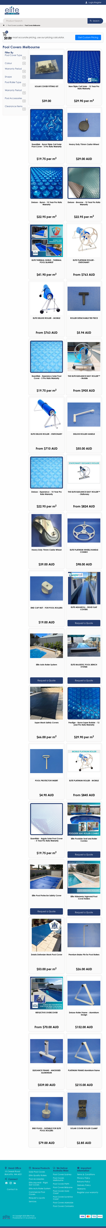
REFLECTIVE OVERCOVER (46, 1013)
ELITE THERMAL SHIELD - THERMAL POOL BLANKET (46, 261)
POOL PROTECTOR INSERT (46, 781)
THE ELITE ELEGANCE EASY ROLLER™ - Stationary (84, 493)
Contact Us (12, 1189)
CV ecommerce (29, 1218)
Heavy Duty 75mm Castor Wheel (84, 144)
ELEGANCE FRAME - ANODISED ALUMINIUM (47, 1072)
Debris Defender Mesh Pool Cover (46, 955)
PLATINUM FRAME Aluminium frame (84, 1071)
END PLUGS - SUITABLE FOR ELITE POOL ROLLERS (46, 1129)
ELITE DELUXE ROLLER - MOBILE (46, 318)
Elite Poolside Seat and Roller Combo (84, 840)
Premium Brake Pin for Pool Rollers (84, 955)
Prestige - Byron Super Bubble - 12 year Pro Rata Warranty (83, 724)
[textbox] (52, 11)
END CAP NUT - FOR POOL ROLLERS (46, 608)
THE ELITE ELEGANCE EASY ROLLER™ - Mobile (84, 377)
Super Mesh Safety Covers (47, 723)
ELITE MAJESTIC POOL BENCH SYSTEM (84, 666)
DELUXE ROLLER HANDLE (84, 434)
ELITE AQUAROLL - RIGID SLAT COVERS (84, 608)
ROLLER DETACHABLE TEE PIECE (84, 318)
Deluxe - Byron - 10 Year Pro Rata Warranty (46, 203)
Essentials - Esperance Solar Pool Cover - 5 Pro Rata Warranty (46, 377)
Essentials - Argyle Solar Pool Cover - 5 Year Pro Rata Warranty (47, 840)
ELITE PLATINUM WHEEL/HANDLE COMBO (84, 551)
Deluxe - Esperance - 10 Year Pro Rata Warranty (46, 493)
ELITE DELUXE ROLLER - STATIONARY (46, 434)
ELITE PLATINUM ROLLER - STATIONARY (84, 261)
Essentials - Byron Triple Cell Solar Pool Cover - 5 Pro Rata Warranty (47, 145)
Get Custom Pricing (88, 37)
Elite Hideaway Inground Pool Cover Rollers (84, 898)
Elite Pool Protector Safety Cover (46, 896)
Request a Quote (84, 623)
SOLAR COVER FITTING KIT (46, 86)
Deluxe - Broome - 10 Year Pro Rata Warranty (84, 203)
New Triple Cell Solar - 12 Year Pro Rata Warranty (84, 87)
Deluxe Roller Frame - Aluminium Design (84, 1014)
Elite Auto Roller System (46, 665)
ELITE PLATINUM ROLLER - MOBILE (84, 781)
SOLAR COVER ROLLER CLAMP (84, 1128)
